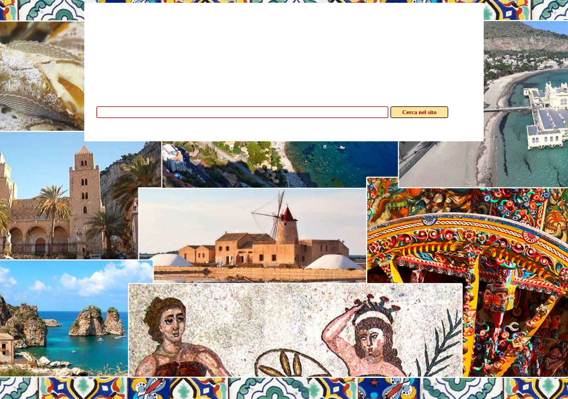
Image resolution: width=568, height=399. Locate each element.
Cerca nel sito (419, 112)
